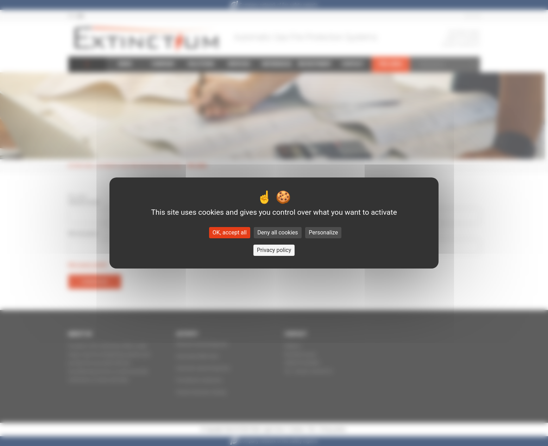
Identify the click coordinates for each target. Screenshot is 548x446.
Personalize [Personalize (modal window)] (323, 232)
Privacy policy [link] (274, 250)
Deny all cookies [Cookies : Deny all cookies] (277, 232)
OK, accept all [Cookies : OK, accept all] (230, 232)
